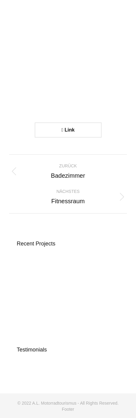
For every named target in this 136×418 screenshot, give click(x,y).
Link (68, 129)
